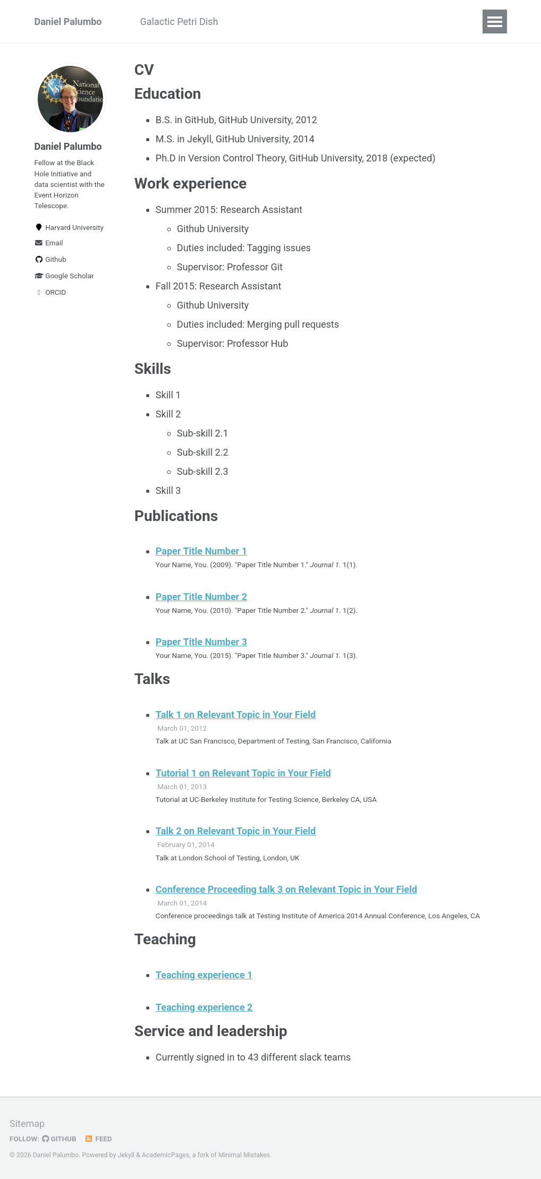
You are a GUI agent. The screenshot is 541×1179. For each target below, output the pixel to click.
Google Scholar (64, 275)
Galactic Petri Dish (179, 21)
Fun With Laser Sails (280, 21)
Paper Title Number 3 (201, 641)
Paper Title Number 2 (201, 596)
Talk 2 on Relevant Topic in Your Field (236, 830)
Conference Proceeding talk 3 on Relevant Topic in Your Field (286, 889)
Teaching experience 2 (204, 1007)
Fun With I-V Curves (383, 21)
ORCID (50, 292)
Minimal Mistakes (244, 1155)
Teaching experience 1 (204, 974)
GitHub (59, 1138)
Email (49, 242)
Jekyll (125, 1155)
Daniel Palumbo (68, 21)
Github (50, 259)
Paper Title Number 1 (201, 551)
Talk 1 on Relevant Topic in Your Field (236, 714)
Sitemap (27, 1123)
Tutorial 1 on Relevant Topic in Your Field (243, 773)
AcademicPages (165, 1155)
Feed (98, 1138)
